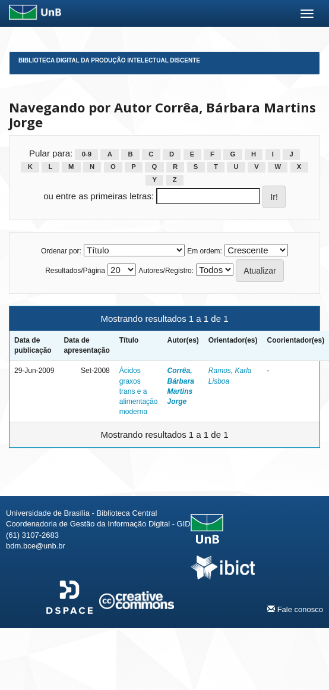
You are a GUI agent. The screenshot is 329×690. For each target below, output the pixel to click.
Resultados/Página (75, 270)
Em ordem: (204, 251)
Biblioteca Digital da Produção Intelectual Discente (109, 60)
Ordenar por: (61, 251)
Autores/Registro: (166, 270)
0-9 (86, 154)
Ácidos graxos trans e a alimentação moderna (138, 391)
